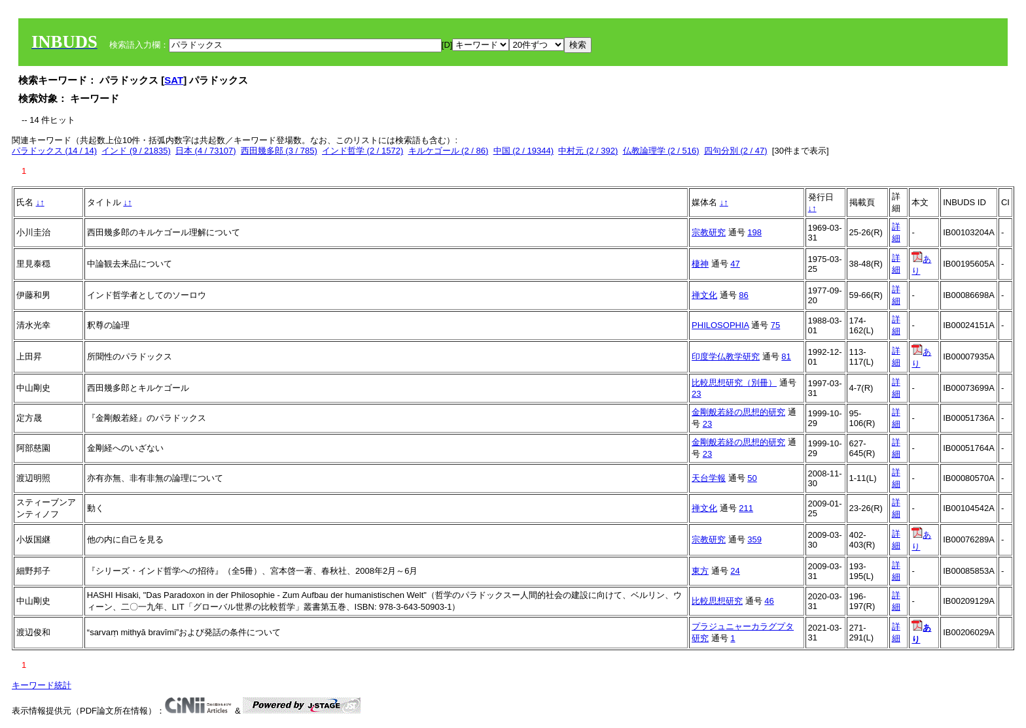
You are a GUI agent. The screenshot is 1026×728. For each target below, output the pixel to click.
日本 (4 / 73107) (205, 151)
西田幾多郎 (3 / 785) (279, 151)
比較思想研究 (717, 601)
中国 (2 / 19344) (523, 151)
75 (775, 325)
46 (768, 601)
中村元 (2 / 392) (588, 151)
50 (751, 478)
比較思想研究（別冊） (734, 383)
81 (785, 356)
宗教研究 (709, 232)
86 (743, 295)
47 (734, 264)
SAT (173, 80)
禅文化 (704, 295)
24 (734, 571)
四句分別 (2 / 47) (736, 151)
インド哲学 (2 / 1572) (362, 151)
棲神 (700, 264)
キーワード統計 (41, 685)
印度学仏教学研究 (726, 356)
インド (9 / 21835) (136, 151)
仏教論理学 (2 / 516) (661, 151)
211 (746, 508)
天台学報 (709, 478)
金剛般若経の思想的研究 (738, 412)
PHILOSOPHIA (720, 325)
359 (754, 539)
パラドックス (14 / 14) (54, 151)
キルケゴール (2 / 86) (448, 151)
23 (696, 394)
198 (754, 232)
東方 (700, 571)
